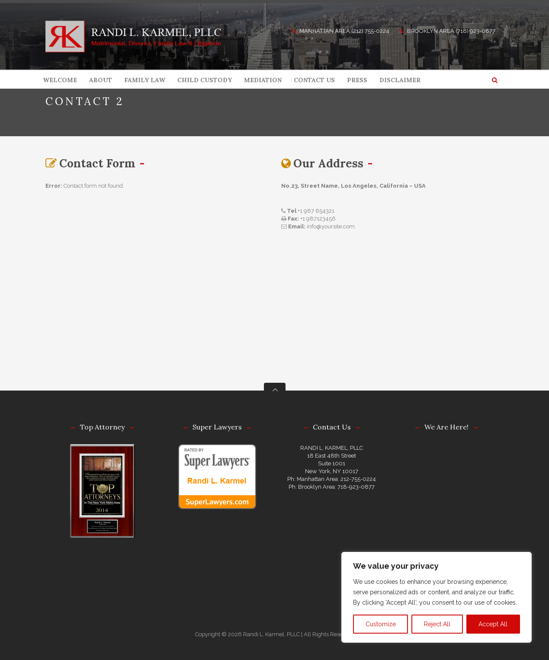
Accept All (492, 624)
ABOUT (100, 80)
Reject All (437, 624)
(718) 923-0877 (475, 31)
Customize (381, 624)
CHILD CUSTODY (204, 80)
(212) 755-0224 (370, 31)
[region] (436, 597)
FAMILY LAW (144, 80)
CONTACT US (314, 80)
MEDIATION (263, 80)
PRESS (357, 80)
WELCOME (60, 80)
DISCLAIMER (400, 80)
